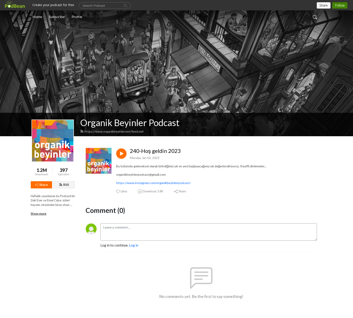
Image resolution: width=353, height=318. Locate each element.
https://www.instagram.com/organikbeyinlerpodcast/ (153, 183)
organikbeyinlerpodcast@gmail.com (141, 174)
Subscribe (57, 16)
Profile (77, 16)
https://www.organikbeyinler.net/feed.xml (111, 131)
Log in (133, 245)
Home (37, 16)
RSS (64, 185)
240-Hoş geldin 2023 (155, 151)
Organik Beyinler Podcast (129, 122)
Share (41, 185)
